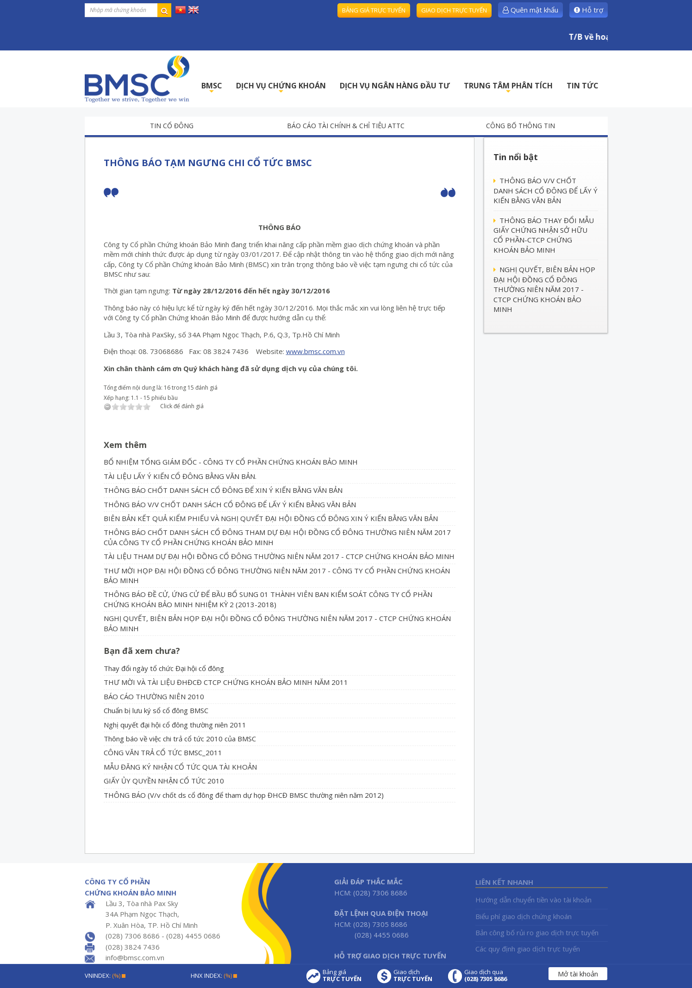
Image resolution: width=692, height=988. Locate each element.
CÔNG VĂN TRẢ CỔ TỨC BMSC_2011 (163, 752)
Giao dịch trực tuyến (454, 10)
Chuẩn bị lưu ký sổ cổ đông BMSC (156, 710)
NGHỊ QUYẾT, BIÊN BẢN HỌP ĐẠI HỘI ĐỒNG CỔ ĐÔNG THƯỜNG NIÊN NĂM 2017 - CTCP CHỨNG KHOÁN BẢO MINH (544, 289)
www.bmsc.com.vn (315, 351)
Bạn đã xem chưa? (142, 650)
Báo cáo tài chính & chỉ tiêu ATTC (346, 125)
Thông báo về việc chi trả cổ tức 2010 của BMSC (180, 738)
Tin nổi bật (515, 156)
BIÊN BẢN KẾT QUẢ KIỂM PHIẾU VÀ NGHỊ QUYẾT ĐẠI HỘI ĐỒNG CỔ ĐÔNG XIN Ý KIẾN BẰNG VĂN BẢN (271, 518)
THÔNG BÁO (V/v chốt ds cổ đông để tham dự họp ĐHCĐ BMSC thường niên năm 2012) (244, 795)
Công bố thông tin (520, 125)
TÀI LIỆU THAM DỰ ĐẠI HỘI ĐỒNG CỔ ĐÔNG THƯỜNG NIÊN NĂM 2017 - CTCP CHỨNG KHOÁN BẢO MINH (279, 556)
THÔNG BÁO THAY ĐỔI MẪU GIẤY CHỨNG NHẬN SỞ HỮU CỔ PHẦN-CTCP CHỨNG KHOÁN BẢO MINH (543, 235)
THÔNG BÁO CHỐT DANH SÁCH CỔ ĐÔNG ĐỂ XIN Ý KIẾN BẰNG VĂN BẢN (223, 490)
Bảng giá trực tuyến (373, 10)
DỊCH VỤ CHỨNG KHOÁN (281, 88)
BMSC (211, 88)
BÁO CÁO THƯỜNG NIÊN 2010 (154, 696)
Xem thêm (125, 444)
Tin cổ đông (171, 125)
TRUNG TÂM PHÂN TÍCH (508, 88)
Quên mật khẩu (530, 9)
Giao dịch (412, 975)
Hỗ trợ (588, 9)
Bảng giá (342, 975)
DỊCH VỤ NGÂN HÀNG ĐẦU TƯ (395, 86)
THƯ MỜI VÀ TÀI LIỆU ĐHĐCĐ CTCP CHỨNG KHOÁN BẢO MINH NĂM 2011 (226, 682)
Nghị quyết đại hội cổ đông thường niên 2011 (175, 724)
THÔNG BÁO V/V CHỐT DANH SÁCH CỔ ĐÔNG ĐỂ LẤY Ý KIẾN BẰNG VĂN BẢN (230, 504)
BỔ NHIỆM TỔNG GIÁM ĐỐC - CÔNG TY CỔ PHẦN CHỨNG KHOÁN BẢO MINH (231, 461)
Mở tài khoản (578, 973)
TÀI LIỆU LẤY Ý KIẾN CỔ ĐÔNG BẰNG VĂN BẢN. (180, 476)
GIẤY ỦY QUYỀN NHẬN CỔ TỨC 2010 (164, 780)
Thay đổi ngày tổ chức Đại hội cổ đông (164, 668)
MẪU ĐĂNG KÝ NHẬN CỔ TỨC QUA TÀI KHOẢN (180, 766)
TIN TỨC (582, 86)
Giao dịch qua (485, 975)
